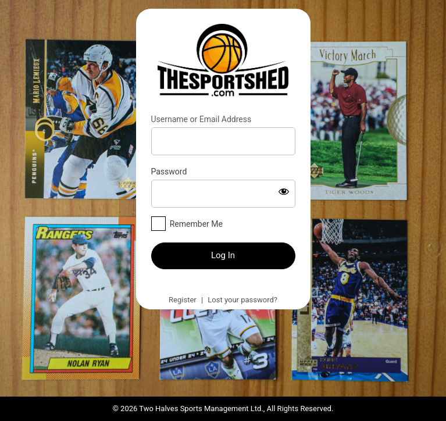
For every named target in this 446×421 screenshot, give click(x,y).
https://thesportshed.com (223, 61)
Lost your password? (242, 299)
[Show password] (283, 191)
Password (169, 171)
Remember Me (196, 224)
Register (183, 299)
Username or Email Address (201, 119)
